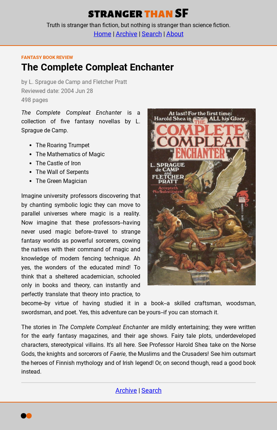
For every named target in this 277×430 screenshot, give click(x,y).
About (175, 34)
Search (152, 34)
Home (102, 34)
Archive (126, 34)
